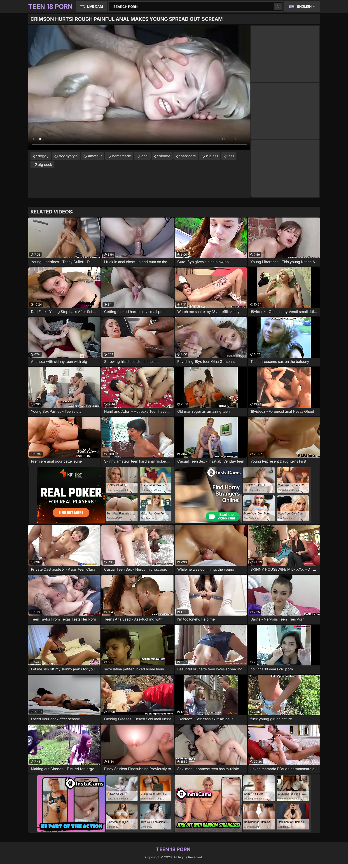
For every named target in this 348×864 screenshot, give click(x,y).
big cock (45, 164)
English (304, 6)
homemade (121, 156)
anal (144, 156)
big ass (212, 156)
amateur (95, 156)
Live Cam (95, 6)
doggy (43, 156)
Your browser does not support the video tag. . (139, 87)
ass (231, 156)
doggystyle (68, 156)
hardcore (188, 156)
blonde (164, 156)
